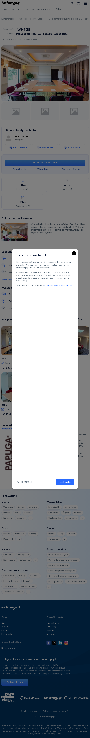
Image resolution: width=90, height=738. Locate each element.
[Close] (74, 253)
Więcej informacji (24, 482)
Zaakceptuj (65, 481)
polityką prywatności (54, 285)
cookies (68, 285)
